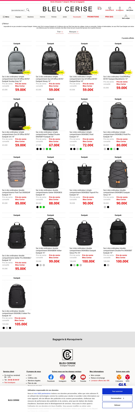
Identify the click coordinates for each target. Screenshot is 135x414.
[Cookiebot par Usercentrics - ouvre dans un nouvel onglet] (13, 409)
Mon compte (95, 375)
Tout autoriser (117, 384)
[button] (6, 17)
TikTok (73, 378)
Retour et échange (98, 378)
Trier (60, 32)
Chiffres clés (32, 378)
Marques (73, 32)
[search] (18, 10)
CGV (29, 375)
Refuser (117, 398)
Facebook (51, 378)
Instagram (62, 378)
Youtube (83, 378)
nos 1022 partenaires (42, 386)
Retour (5, 23)
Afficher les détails (35, 410)
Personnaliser (117, 391)
